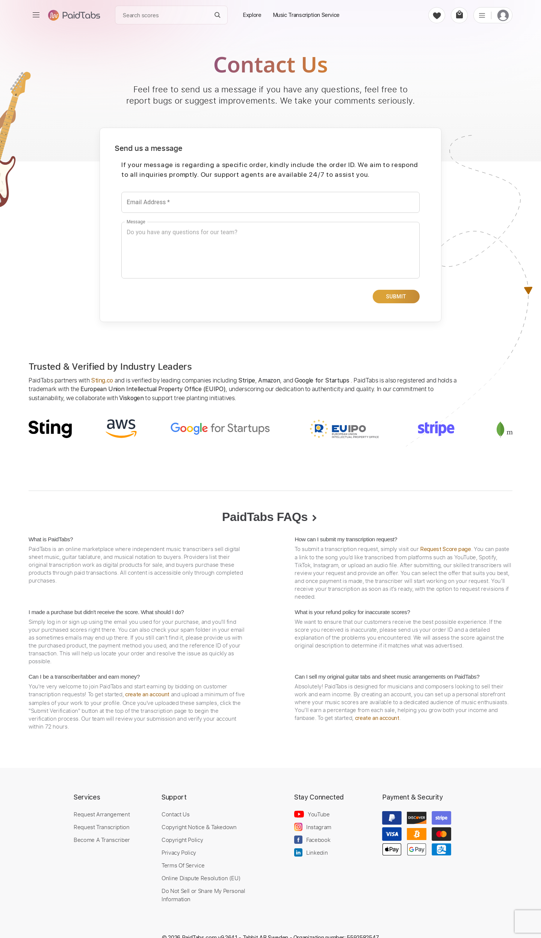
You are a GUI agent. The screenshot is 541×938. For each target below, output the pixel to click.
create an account (147, 694)
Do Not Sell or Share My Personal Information (203, 895)
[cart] (459, 15)
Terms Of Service (183, 865)
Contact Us (175, 814)
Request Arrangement (102, 814)
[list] (482, 15)
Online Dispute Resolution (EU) (201, 878)
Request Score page (445, 549)
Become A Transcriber (102, 839)
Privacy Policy (179, 852)
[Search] (217, 15)
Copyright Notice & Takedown (199, 827)
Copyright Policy (182, 839)
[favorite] (436, 15)
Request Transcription (102, 827)
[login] (503, 15)
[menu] (36, 15)
